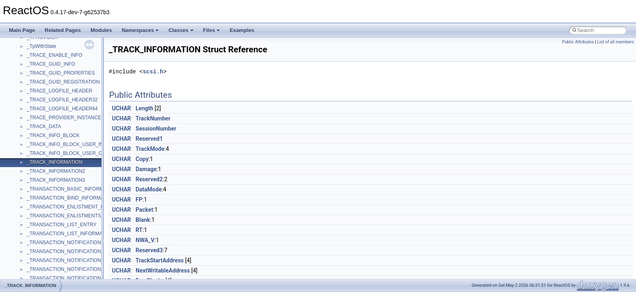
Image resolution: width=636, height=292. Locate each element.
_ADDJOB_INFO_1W (50, 182)
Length (144, 108)
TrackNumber (152, 118)
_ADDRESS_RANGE (50, 208)
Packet (144, 209)
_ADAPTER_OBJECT (50, 110)
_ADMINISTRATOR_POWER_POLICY (69, 235)
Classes (180, 30)
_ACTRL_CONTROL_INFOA (58, 48)
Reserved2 (149, 179)
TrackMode (149, 149)
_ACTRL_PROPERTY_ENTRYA (62, 74)
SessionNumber (155, 128)
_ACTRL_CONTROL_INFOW (59, 57)
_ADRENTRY (41, 244)
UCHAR (121, 108)
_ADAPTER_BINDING (51, 101)
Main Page (22, 30)
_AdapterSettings (45, 155)
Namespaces (140, 30)
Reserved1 (149, 138)
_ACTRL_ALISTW (46, 39)
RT (138, 230)
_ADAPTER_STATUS (50, 128)
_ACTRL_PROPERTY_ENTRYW (63, 83)
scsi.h (153, 71)
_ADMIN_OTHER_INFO (53, 226)
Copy (141, 159)
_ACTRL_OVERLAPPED (54, 66)
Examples (242, 30)
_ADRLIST (38, 253)
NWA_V (145, 240)
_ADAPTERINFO (45, 137)
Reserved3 (149, 250)
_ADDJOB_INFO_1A (49, 173)
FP (138, 199)
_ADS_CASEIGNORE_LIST (57, 262)
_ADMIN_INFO (43, 217)
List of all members (615, 42)
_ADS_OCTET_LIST (49, 271)
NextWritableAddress (162, 270)
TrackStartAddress (159, 260)
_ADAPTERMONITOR (51, 146)
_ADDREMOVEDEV (49, 190)
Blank (142, 220)
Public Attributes (578, 42)
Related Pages (63, 30)
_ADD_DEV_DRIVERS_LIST (58, 164)
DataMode (148, 189)
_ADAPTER (39, 92)
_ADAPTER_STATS (48, 119)
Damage (146, 169)
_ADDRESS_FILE (46, 199)
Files (211, 30)
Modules (101, 30)
